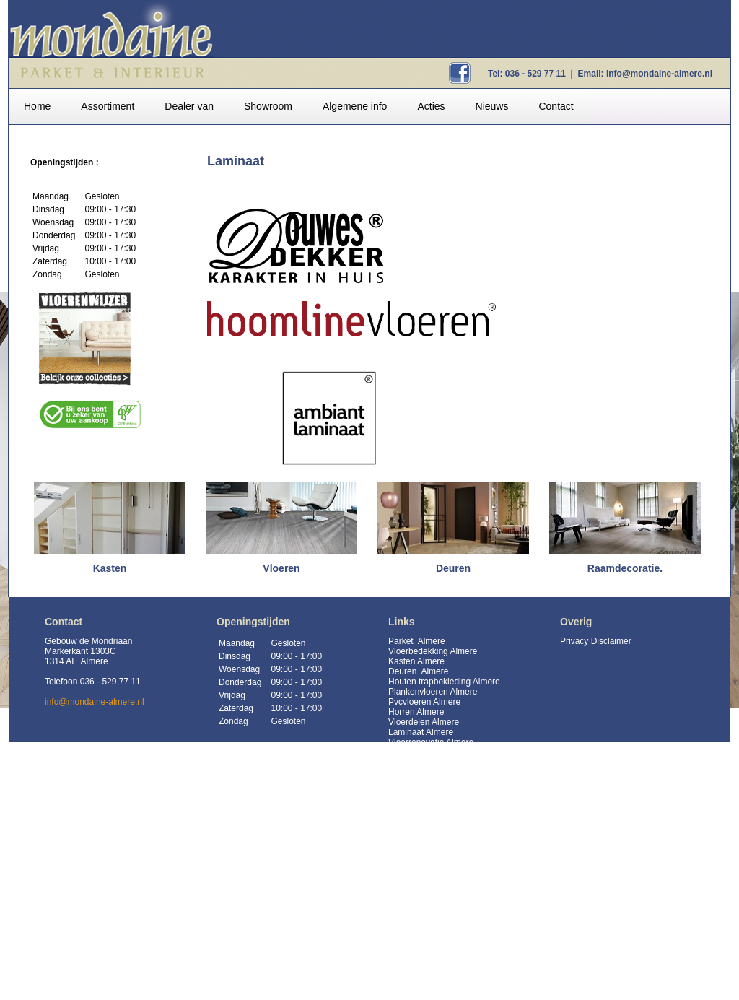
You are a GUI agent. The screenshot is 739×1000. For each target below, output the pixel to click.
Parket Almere (416, 641)
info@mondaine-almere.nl (659, 74)
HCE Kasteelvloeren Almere (442, 944)
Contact (555, 106)
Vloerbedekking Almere (432, 651)
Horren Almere (416, 712)
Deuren (403, 671)
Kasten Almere (416, 661)
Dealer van (189, 106)
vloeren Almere (431, 702)
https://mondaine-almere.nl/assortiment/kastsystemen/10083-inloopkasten (472, 863)
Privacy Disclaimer (595, 641)
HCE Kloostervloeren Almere (443, 934)
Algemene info (355, 106)
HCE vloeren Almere (427, 924)
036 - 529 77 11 (535, 74)
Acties (431, 106)
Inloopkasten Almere (427, 985)
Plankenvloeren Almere (432, 692)
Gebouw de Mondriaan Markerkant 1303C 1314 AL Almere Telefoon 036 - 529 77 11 (93, 661)
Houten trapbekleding (429, 682)
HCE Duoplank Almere (431, 954)
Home (37, 106)
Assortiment (107, 106)
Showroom (268, 106)
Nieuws (492, 106)
